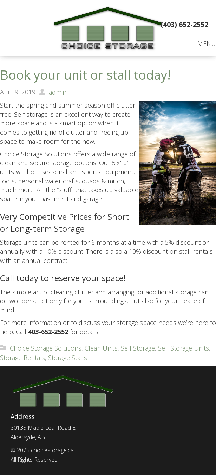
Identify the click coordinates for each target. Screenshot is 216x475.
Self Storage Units (183, 348)
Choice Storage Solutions (45, 348)
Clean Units (101, 348)
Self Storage (138, 348)
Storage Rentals (22, 357)
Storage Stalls (67, 357)
